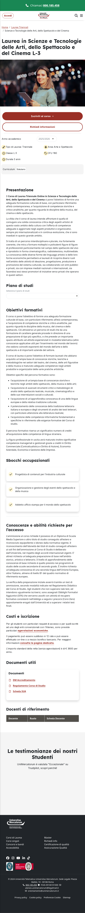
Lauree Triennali (19, 27)
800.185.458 (51, 5)
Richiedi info (50, 841)
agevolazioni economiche (33, 630)
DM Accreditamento (24, 680)
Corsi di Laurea (14, 837)
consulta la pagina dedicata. (37, 643)
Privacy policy (21, 897)
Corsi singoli (12, 841)
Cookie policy (35, 897)
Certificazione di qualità (56, 844)
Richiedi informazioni (42, 126)
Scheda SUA (19, 691)
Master (48, 837)
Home (5, 27)
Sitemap (66, 897)
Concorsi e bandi (15, 844)
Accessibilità (12, 847)
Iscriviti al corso (42, 116)
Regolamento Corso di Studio (29, 685)
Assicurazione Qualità (55, 847)
